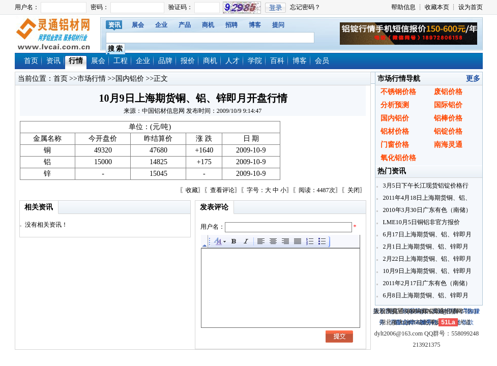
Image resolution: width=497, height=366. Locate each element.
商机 (208, 24)
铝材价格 (395, 131)
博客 (255, 24)
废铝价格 (448, 92)
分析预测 (395, 105)
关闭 (353, 190)
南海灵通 (448, 144)
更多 (473, 78)
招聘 (231, 24)
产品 (185, 24)
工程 (120, 61)
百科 (277, 61)
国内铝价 (129, 78)
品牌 (165, 61)
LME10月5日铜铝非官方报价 (421, 222)
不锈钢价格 (398, 92)
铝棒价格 (448, 118)
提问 (278, 24)
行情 (76, 61)
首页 (31, 61)
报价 (188, 61)
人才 (232, 61)
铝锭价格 (448, 131)
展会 (138, 24)
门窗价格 (395, 144)
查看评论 (222, 190)
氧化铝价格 (398, 158)
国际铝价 (448, 105)
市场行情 (91, 78)
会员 (322, 61)
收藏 (192, 190)
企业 (161, 24)
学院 (255, 61)
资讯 (114, 24)
